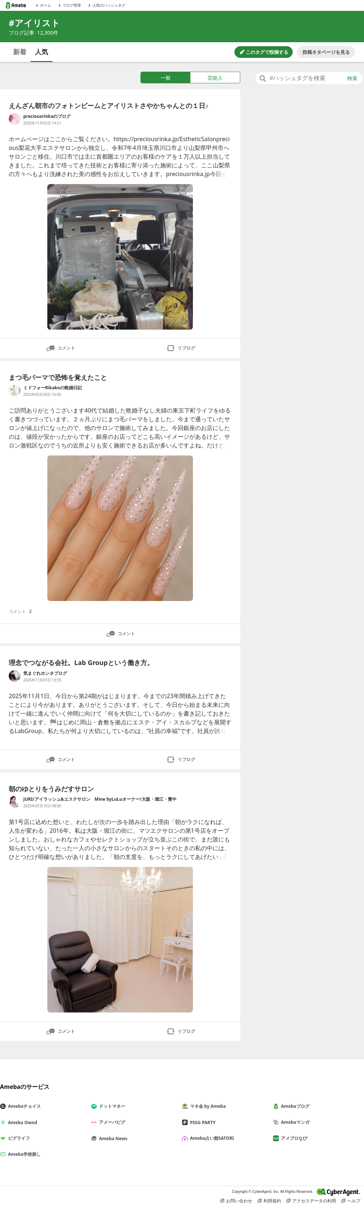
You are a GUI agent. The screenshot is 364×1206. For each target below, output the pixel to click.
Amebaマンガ (294, 1122)
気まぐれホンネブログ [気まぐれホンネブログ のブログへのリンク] (45, 673)
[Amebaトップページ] (15, 5)
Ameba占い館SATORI (211, 1138)
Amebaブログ (294, 1106)
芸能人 (215, 77)
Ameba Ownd (21, 1122)
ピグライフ (18, 1138)
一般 (166, 77)
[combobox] (309, 78)
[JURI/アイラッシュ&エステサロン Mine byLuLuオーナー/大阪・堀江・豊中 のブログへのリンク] (14, 802)
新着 (19, 51)
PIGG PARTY (201, 1122)
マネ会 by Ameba (207, 1106)
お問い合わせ (236, 1200)
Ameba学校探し (23, 1154)
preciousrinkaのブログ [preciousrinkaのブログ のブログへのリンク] (47, 116)
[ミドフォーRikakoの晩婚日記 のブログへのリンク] (14, 390)
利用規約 (269, 1200)
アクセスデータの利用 (311, 1200)
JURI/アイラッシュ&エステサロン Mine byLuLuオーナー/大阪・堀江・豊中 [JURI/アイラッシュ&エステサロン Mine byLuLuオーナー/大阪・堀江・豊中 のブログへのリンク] (100, 799)
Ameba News (112, 1138)
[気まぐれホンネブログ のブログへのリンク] (14, 676)
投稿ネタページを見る (326, 52)
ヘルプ (350, 1200)
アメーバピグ (111, 1122)
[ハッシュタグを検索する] (309, 78)
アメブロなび (293, 1138)
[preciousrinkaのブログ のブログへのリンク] (14, 119)
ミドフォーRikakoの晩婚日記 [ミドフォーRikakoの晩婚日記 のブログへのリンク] (52, 388)
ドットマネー (111, 1106)
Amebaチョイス (23, 1106)
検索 (352, 78)
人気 (41, 51)
